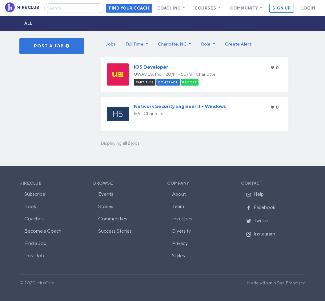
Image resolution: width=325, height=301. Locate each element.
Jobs (111, 43)
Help (255, 194)
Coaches (34, 219)
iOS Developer (151, 67)
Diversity (181, 231)
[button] (137, 44)
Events (105, 194)
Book (30, 206)
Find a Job (35, 243)
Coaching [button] (169, 8)
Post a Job (52, 45)
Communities (112, 219)
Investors (182, 219)
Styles (178, 256)
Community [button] (244, 8)
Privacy (180, 243)
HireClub (30, 183)
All (28, 23)
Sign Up (281, 8)
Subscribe (34, 194)
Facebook (260, 207)
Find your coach (129, 8)
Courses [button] (206, 8)
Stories (105, 206)
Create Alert (238, 43)
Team (178, 206)
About (179, 194)
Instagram (260, 234)
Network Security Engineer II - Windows (180, 106)
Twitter (257, 220)
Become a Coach (43, 231)
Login (308, 8)
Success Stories (115, 231)
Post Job (34, 256)
